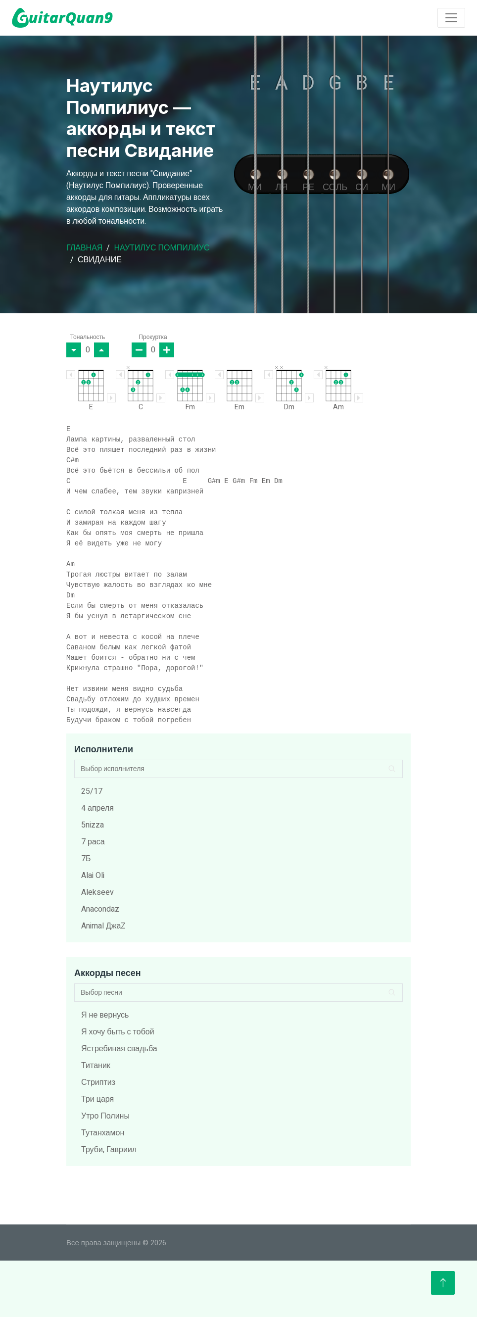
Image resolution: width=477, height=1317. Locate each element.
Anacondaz (100, 909)
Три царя (97, 1099)
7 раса (93, 842)
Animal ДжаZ (103, 926)
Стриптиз (98, 1082)
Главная (84, 248)
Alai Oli (92, 875)
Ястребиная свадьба (119, 1049)
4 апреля (97, 808)
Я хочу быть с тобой (117, 1032)
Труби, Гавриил (109, 1150)
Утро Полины (105, 1116)
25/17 (91, 791)
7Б (86, 859)
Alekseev (97, 892)
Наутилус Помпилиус (161, 248)
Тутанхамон (102, 1133)
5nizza (92, 825)
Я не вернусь (105, 1015)
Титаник (95, 1066)
